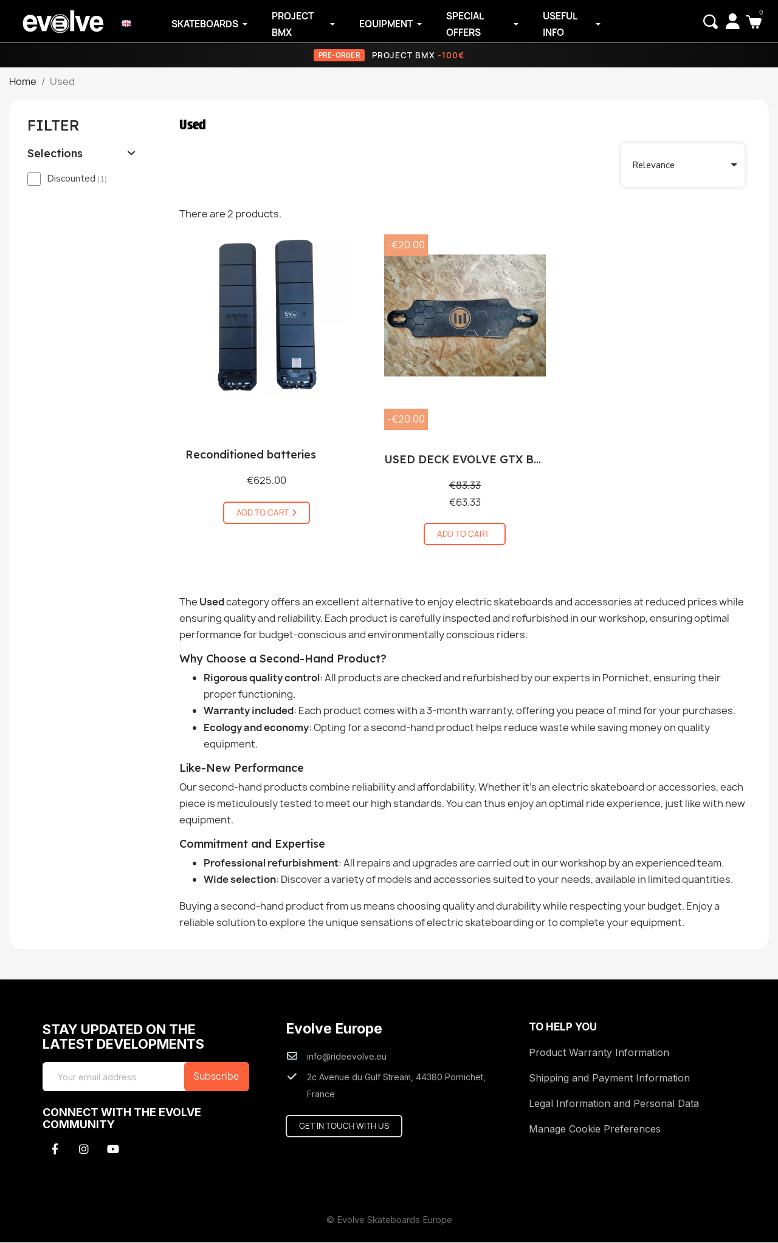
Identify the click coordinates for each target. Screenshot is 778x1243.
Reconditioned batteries (250, 456)
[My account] (732, 21)
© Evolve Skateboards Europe (389, 1220)
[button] (710, 22)
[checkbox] (34, 179)
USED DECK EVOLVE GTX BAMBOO (480, 461)
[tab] (82, 155)
